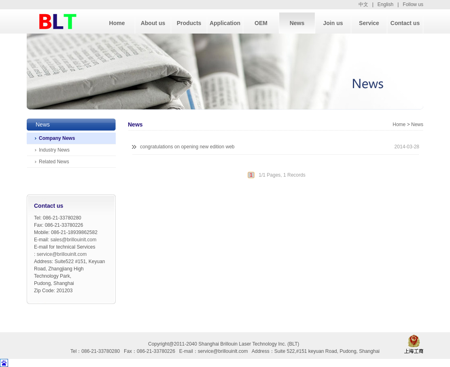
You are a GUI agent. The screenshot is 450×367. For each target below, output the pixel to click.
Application (225, 23)
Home (117, 23)
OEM (261, 23)
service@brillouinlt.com (62, 254)
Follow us (413, 4)
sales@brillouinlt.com (74, 240)
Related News (54, 162)
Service (369, 23)
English (385, 4)
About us (153, 23)
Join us (333, 23)
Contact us (405, 23)
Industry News (54, 150)
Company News (57, 138)
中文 (363, 4)
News (297, 23)
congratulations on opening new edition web (187, 147)
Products (189, 23)
